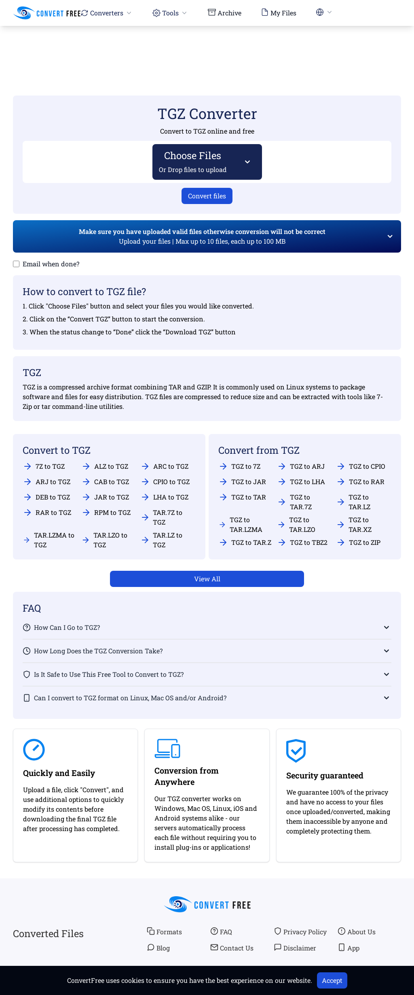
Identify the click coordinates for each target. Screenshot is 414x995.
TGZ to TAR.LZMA (240, 524)
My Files (278, 12)
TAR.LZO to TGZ (104, 540)
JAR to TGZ (105, 497)
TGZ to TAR (242, 497)
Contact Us (231, 947)
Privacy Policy (300, 931)
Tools (170, 13)
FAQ (221, 931)
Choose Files (193, 161)
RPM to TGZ (106, 512)
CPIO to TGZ (165, 482)
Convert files (207, 195)
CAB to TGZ (105, 482)
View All (207, 578)
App (348, 947)
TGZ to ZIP (358, 542)
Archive (224, 12)
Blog (158, 947)
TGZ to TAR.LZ (353, 502)
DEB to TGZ (46, 497)
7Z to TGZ (44, 466)
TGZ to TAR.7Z (294, 502)
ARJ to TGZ (46, 482)
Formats (164, 931)
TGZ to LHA (301, 482)
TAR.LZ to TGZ (161, 540)
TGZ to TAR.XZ (354, 524)
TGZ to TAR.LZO (296, 524)
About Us (357, 931)
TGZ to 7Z (239, 466)
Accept (332, 980)
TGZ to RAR (360, 482)
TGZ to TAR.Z (244, 542)
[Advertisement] (207, 49)
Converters (106, 13)
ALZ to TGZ (104, 466)
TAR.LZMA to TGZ (48, 540)
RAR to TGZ (47, 512)
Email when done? (51, 263)
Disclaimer (295, 947)
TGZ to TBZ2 (302, 542)
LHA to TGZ (164, 497)
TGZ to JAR (242, 482)
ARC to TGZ (164, 466)
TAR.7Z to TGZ (161, 517)
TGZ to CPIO (360, 466)
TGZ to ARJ (301, 466)
